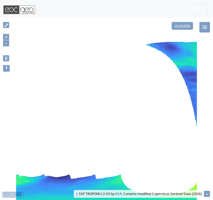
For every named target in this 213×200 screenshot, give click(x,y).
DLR (118, 193)
